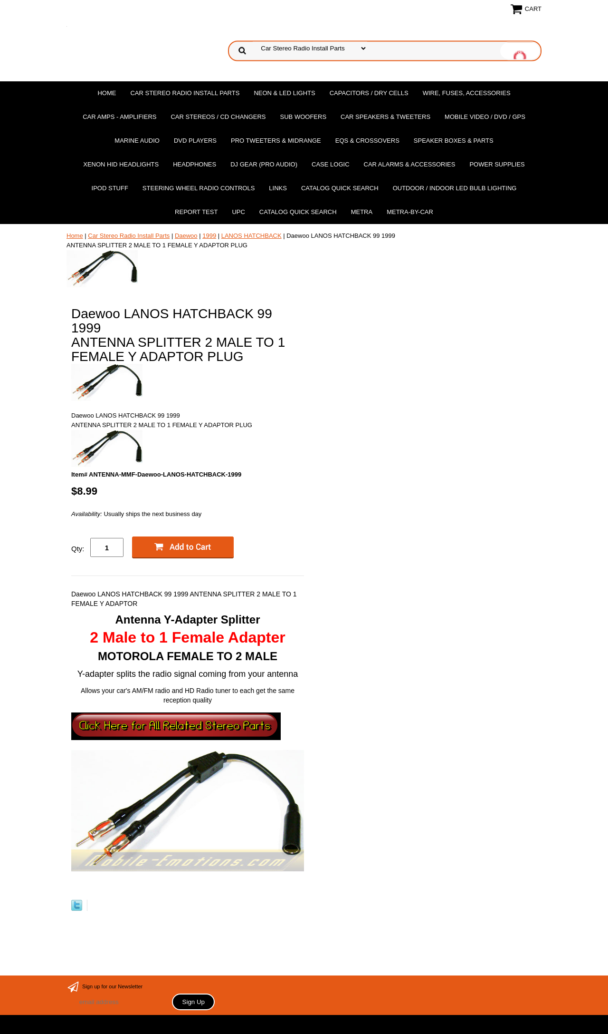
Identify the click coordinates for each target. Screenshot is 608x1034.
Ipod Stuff (110, 188)
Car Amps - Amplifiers (119, 116)
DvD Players (195, 140)
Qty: (78, 549)
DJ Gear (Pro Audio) (263, 164)
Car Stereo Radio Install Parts (184, 93)
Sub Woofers (303, 116)
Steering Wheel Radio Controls (198, 188)
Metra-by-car (410, 211)
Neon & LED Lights (284, 93)
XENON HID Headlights (121, 164)
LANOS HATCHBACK (251, 235)
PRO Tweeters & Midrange (276, 140)
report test (196, 211)
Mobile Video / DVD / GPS (485, 116)
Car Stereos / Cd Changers (218, 116)
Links (278, 188)
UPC (238, 211)
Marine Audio (137, 140)
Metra (362, 211)
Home (106, 93)
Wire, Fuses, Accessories (467, 93)
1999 (209, 235)
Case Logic (330, 164)
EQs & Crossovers (367, 140)
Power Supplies (496, 164)
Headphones (194, 164)
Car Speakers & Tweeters (385, 116)
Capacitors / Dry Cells (369, 93)
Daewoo (186, 235)
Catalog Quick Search (340, 188)
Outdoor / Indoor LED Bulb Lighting (455, 188)
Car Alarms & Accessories (410, 164)
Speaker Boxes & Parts (454, 140)
